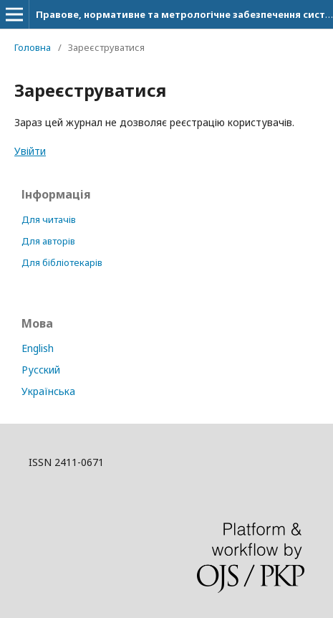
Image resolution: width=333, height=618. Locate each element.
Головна (32, 47)
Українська (48, 391)
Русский (40, 369)
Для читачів (48, 219)
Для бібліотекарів (61, 262)
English (37, 348)
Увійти (30, 151)
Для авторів (48, 240)
